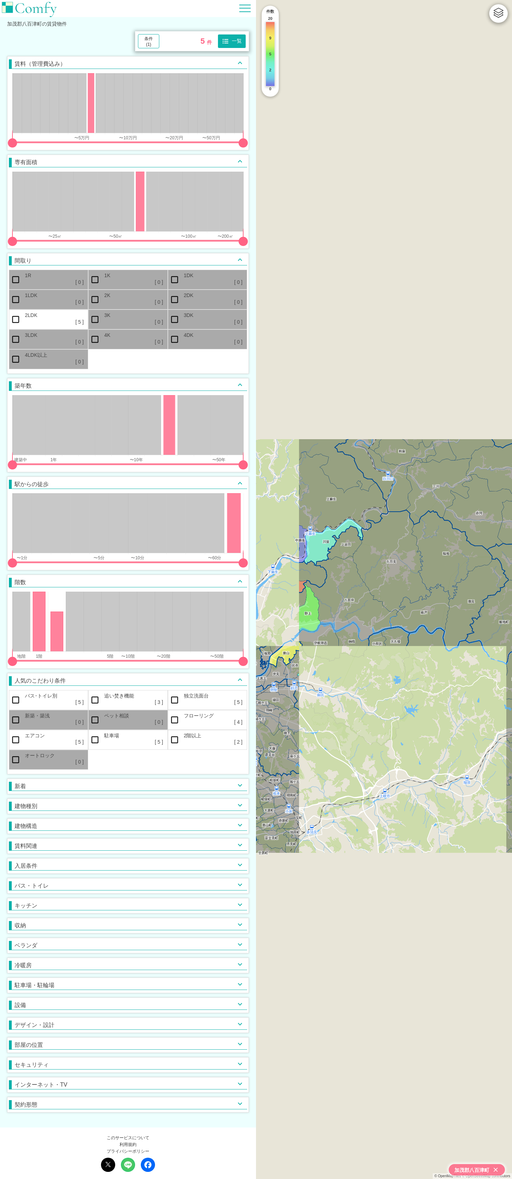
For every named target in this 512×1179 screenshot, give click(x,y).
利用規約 (128, 1144)
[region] (384, 589)
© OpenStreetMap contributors (486, 1176)
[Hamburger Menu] (245, 8)
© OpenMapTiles (447, 1176)
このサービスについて (128, 1137)
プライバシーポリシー (128, 1151)
